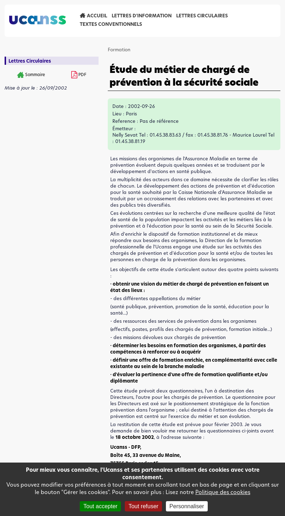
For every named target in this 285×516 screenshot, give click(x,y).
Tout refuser (143, 506)
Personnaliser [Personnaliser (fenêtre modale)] (186, 506)
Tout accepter (100, 506)
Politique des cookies (222, 492)
